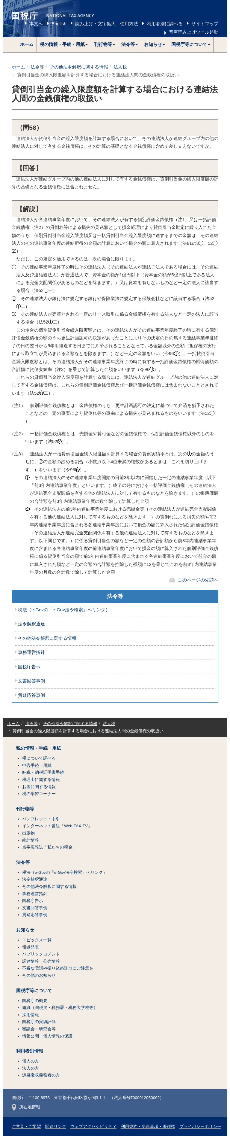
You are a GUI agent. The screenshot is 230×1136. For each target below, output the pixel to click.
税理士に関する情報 (41, 779)
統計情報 (30, 840)
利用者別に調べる (165, 23)
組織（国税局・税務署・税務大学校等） (60, 1007)
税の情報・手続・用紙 (38, 748)
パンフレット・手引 (41, 819)
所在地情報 (26, 1107)
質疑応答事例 (31, 695)
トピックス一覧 (37, 940)
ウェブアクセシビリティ (93, 1126)
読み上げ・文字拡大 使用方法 (106, 23)
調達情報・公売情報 (41, 961)
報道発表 (30, 947)
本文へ (36, 23)
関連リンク (55, 1126)
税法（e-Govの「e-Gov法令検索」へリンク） (64, 609)
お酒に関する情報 (39, 787)
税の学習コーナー (39, 793)
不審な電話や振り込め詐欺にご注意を (57, 968)
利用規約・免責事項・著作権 (148, 1126)
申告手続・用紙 (37, 765)
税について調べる (39, 758)
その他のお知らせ (39, 975)
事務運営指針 (31, 652)
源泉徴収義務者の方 (41, 1075)
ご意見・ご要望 (26, 1126)
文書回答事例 (31, 681)
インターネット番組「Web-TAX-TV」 (57, 826)
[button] (64, 44)
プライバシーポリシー (200, 1126)
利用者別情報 (29, 1051)
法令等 (37, 66)
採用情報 (30, 1015)
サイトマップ (204, 23)
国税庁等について (34, 990)
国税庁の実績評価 (39, 1021)
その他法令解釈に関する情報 (79, 66)
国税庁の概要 (34, 1000)
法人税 (120, 66)
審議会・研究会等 (39, 1029)
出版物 (28, 833)
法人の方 (30, 1068)
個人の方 (30, 1061)
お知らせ (25, 930)
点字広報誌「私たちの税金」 (49, 847)
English (59, 23)
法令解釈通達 (31, 623)
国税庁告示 (29, 666)
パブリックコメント (41, 954)
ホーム (27, 44)
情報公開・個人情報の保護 (47, 1036)
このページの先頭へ (198, 579)
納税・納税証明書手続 (43, 772)
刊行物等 (25, 808)
